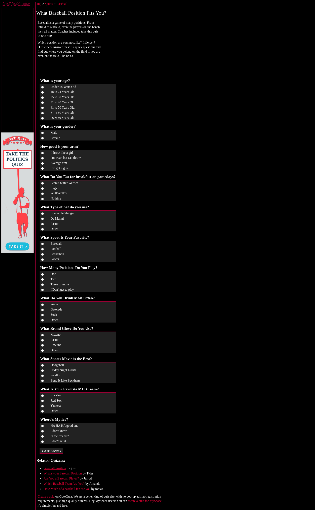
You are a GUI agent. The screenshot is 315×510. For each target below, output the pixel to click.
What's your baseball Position (63, 473)
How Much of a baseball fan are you (67, 489)
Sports (49, 3)
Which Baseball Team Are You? (64, 483)
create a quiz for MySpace (145, 501)
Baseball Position (55, 468)
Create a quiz (46, 496)
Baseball (62, 3)
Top (38, 3)
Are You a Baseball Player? (61, 478)
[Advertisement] (137, 46)
